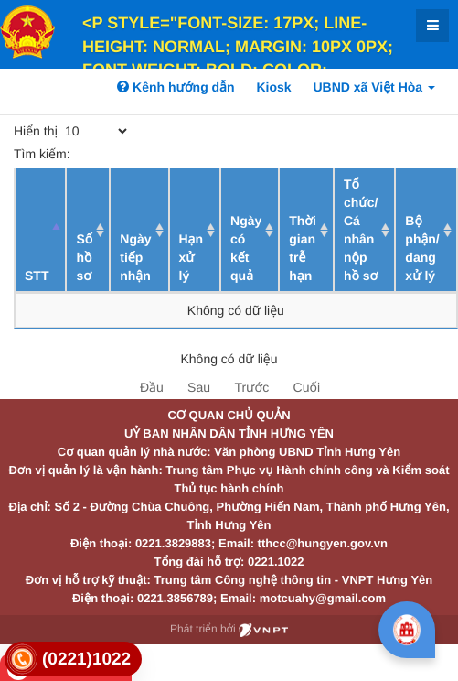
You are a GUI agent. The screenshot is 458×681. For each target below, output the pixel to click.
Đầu (152, 387)
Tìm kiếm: (148, 154)
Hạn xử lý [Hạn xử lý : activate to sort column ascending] (191, 257)
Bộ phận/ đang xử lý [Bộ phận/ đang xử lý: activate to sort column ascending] (422, 248)
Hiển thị (72, 131)
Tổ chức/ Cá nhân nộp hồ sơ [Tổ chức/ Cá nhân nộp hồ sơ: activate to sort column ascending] (361, 230)
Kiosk (273, 87)
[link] (73, 659)
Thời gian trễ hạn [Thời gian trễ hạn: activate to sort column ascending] (302, 248)
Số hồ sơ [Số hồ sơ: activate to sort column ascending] (84, 257)
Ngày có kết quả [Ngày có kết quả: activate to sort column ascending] (245, 248)
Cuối (306, 387)
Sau (198, 387)
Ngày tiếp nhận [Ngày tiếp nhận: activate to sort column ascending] (135, 257)
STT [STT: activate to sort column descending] (36, 275)
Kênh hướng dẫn (175, 87)
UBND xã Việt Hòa (374, 87)
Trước (251, 387)
